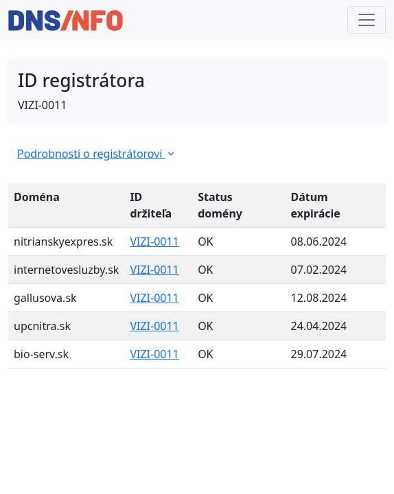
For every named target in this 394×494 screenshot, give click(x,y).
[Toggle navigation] (366, 20)
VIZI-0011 (154, 241)
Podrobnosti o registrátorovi (96, 153)
